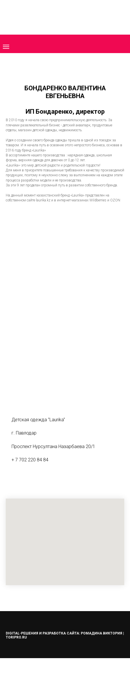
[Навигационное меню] (6, 47)
